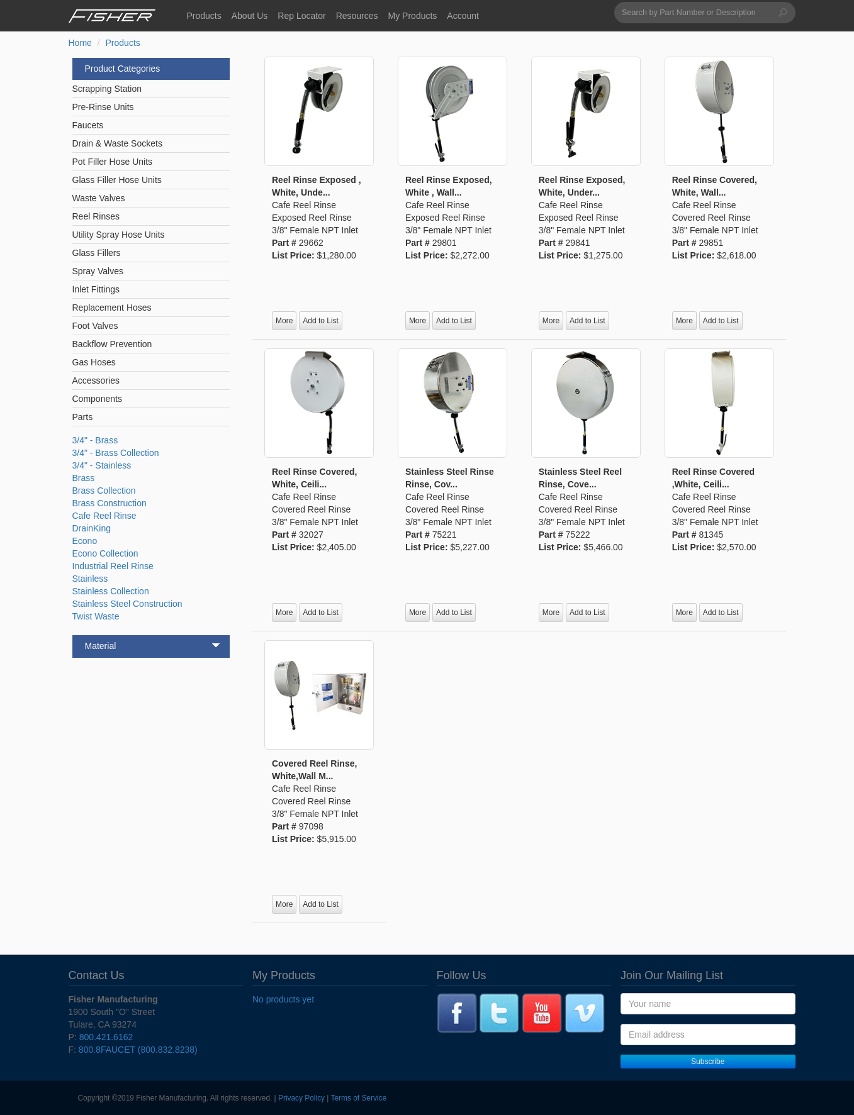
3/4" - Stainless (102, 465)
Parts (82, 417)
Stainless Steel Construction (127, 604)
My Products (412, 16)
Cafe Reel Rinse (104, 516)
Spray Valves (97, 271)
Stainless (90, 579)
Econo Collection (105, 553)
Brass (83, 478)
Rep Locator (301, 16)
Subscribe (707, 1061)
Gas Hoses (94, 362)
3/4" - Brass (95, 440)
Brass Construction (109, 503)
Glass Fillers (96, 253)
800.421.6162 (106, 1037)
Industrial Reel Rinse (113, 566)
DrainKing (91, 528)
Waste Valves (98, 198)
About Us (250, 16)
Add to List (321, 320)
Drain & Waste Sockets (117, 143)
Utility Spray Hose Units (118, 235)
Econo (85, 541)
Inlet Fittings (96, 289)
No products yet (283, 999)
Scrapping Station (107, 89)
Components (97, 399)
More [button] (284, 320)
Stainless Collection (110, 591)
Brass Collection (104, 490)
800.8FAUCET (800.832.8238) (138, 1050)
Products (204, 16)
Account (463, 16)
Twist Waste (96, 616)
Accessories (96, 380)
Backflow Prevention (112, 344)
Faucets (88, 125)
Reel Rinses (96, 216)
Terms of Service (359, 1098)
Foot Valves (95, 326)
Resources (357, 16)
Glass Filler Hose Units (117, 180)
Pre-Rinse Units (103, 107)
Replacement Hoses (112, 307)
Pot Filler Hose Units (112, 162)
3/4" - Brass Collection (115, 453)
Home (80, 43)
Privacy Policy (301, 1098)
